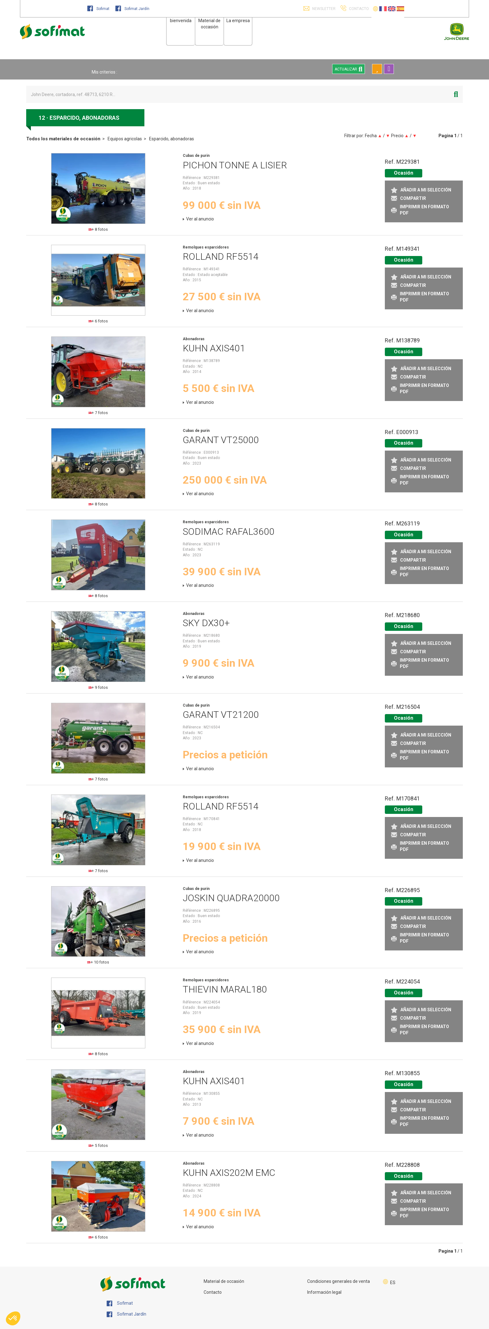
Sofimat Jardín (132, 9)
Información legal (324, 1292)
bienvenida (180, 20)
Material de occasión (224, 1281)
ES (392, 1282)
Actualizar (348, 69)
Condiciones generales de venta (338, 1281)
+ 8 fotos (98, 229)
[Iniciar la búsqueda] (456, 94)
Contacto (213, 1292)
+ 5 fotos (98, 1145)
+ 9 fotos (98, 687)
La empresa (238, 20)
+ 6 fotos (98, 321)
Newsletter (323, 9)
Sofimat (98, 9)
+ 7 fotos (98, 412)
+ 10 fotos (98, 962)
